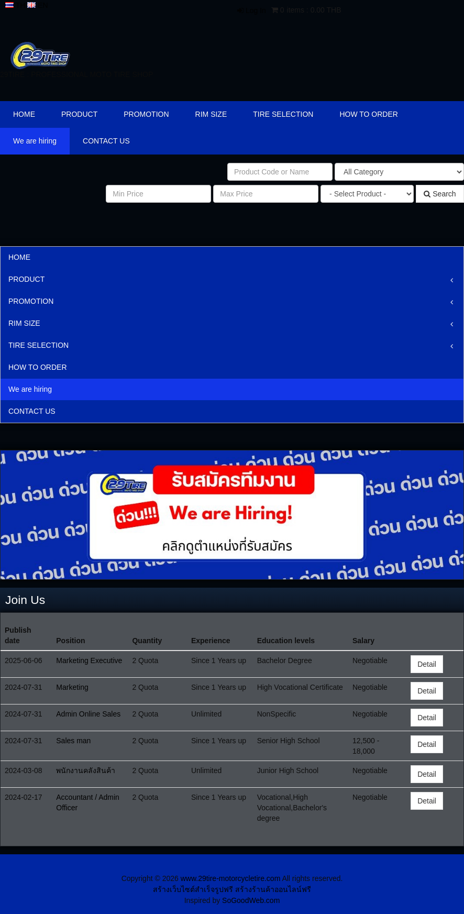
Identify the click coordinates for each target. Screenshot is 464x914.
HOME (24, 114)
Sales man (73, 740)
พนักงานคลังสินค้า (85, 770)
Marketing (72, 687)
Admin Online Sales (88, 714)
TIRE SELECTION (283, 114)
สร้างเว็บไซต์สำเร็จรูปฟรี (193, 889)
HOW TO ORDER (368, 114)
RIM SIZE (211, 114)
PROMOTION (146, 114)
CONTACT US (106, 141)
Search (440, 194)
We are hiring (35, 141)
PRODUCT (79, 114)
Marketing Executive (89, 660)
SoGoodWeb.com (251, 900)
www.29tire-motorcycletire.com (231, 878)
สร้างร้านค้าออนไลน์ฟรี (273, 889)
